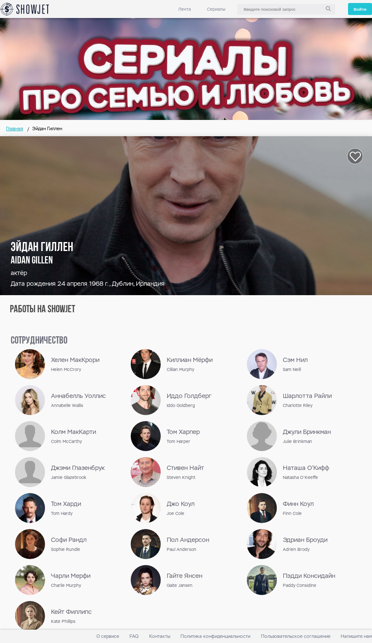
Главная (14, 129)
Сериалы (216, 9)
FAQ (133, 636)
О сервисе (107, 636)
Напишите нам (356, 636)
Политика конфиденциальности (215, 636)
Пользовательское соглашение (295, 636)
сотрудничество (39, 341)
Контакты (159, 636)
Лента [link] (184, 9)
